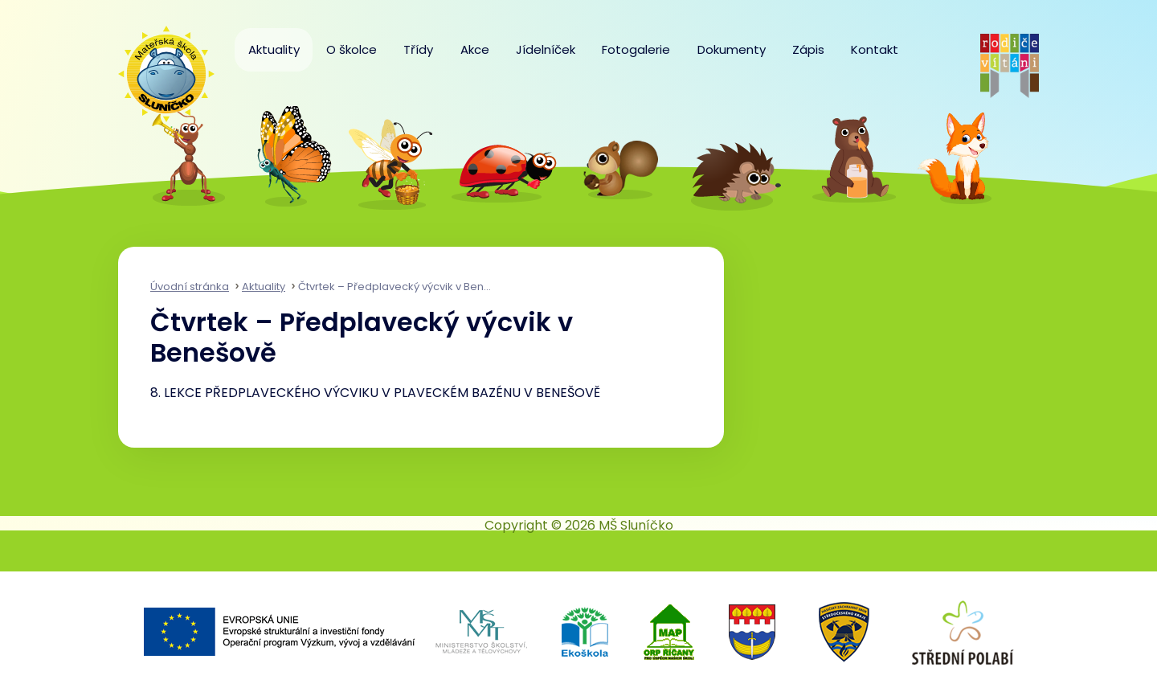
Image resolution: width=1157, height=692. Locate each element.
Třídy (418, 49)
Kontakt (874, 49)
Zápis (808, 49)
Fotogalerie (636, 49)
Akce (474, 49)
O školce (351, 49)
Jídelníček (545, 49)
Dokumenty (731, 49)
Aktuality (274, 49)
